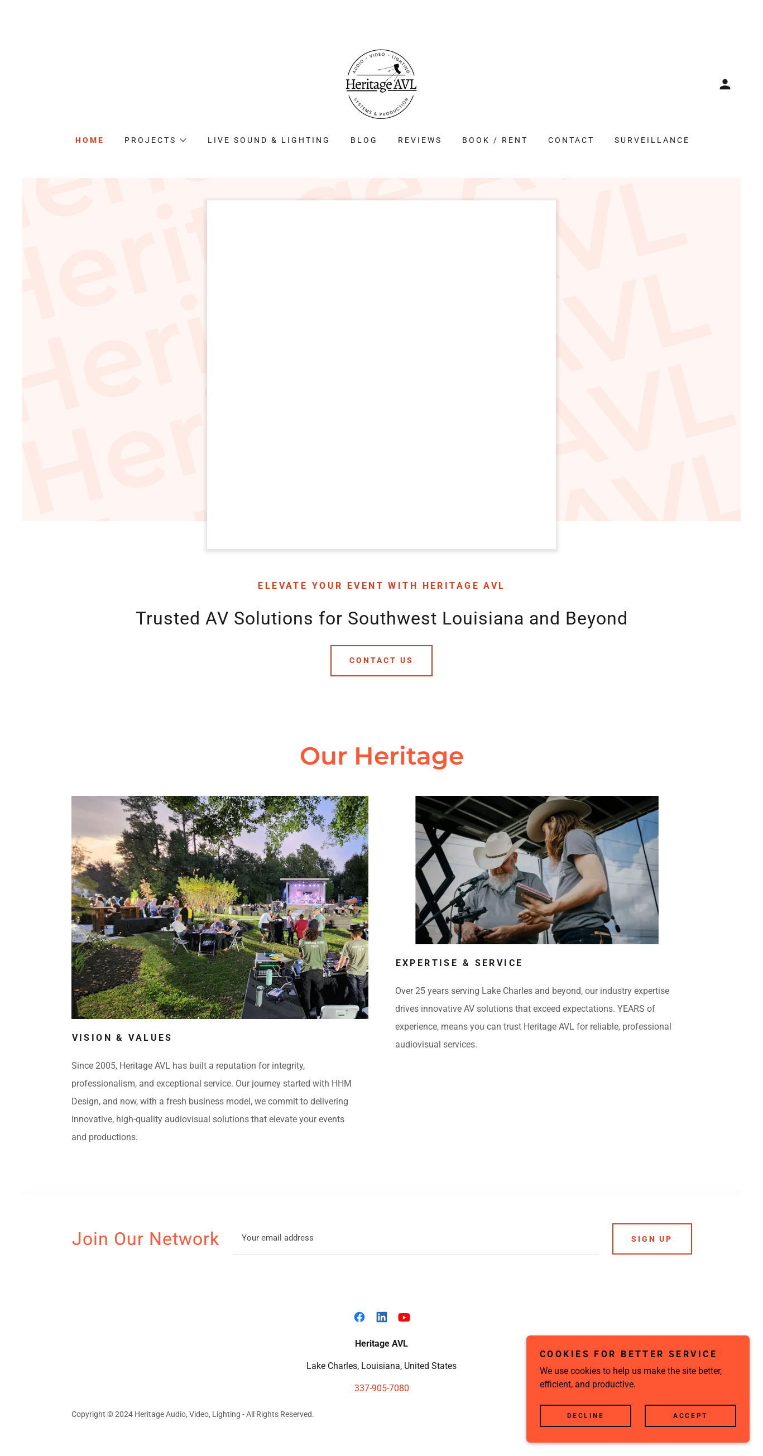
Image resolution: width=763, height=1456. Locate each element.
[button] (725, 84)
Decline (585, 1416)
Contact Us (381, 660)
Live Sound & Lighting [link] (269, 140)
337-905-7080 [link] (381, 1388)
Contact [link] (571, 140)
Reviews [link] (420, 140)
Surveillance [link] (652, 140)
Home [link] (89, 140)
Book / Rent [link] (495, 140)
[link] (381, 83)
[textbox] (416, 1239)
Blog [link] (364, 140)
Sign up (652, 1238)
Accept (690, 1416)
